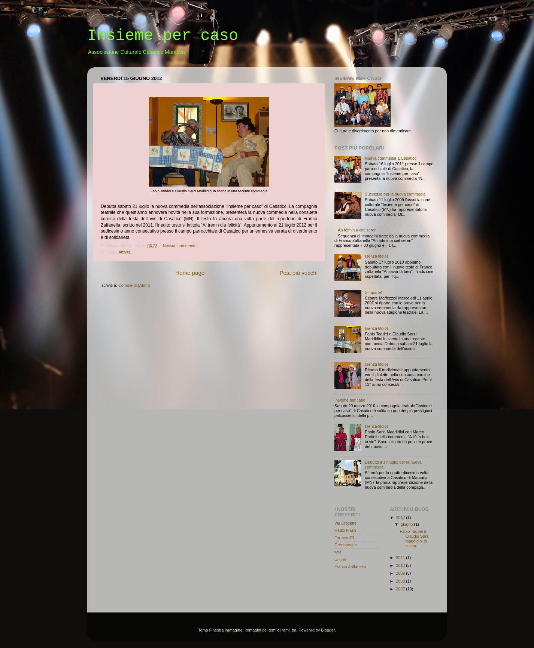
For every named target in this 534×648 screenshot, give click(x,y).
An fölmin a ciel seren (357, 230)
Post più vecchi (298, 273)
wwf (338, 552)
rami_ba (289, 630)
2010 (401, 565)
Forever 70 (344, 537)
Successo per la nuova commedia (395, 194)
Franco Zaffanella (350, 566)
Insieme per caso (349, 400)
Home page (189, 273)
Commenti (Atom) (134, 285)
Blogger (328, 630)
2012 (401, 517)
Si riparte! (373, 292)
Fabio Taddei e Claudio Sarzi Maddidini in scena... (414, 538)
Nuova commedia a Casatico (390, 158)
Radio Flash (345, 530)
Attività (124, 252)
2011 (401, 557)
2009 (401, 573)
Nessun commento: (181, 245)
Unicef (340, 559)
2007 (401, 589)
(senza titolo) (376, 256)
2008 (401, 581)
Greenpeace (345, 545)
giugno (407, 524)
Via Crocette (345, 523)
